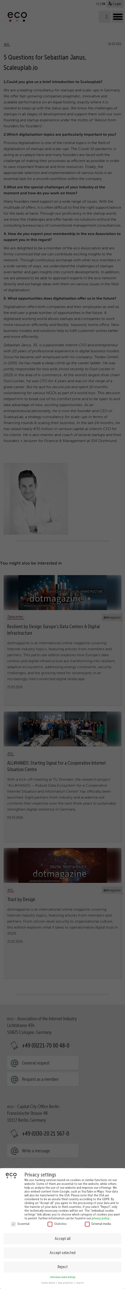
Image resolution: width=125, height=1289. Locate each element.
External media (98, 1220)
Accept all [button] (63, 1235)
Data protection (66, 1280)
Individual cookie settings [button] (62, 1274)
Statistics (57, 1220)
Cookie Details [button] (48, 1280)
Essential (20, 1220)
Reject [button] (63, 1263)
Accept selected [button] (63, 1249)
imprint (80, 1280)
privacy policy (100, 1215)
